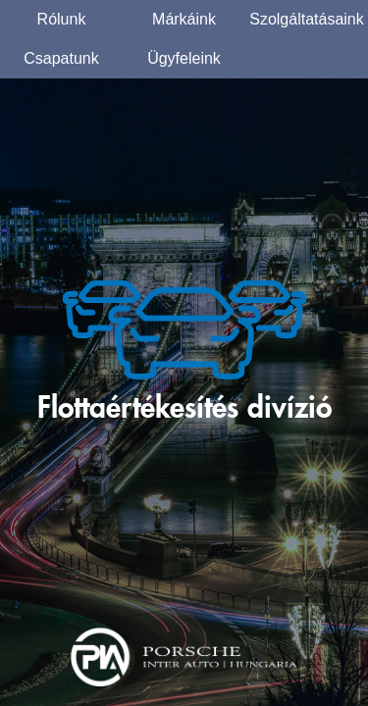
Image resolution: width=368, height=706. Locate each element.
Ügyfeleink (184, 58)
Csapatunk (61, 58)
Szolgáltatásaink (306, 19)
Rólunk (61, 19)
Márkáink (184, 19)
